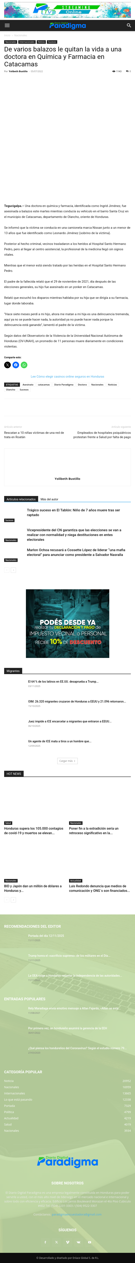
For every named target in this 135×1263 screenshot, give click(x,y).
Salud (8, 823)
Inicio (7, 35)
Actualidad (75, 880)
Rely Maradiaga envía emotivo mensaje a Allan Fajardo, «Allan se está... (74, 1008)
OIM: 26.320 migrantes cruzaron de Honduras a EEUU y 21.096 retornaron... (77, 701)
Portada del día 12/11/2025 (46, 935)
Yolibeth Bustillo (18, 71)
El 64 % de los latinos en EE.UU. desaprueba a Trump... (63, 681)
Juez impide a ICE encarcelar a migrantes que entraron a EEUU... (70, 721)
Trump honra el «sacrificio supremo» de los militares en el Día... (69, 955)
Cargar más (68, 761)
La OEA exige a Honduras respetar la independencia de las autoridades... (75, 975)
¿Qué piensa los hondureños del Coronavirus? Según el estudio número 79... (77, 1048)
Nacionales (20, 35)
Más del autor (49, 499)
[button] (7, 25)
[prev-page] (6, 570)
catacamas (44, 384)
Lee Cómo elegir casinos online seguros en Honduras (67, 376)
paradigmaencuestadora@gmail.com (77, 1214)
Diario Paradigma (63, 384)
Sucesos (52, 41)
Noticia (41, 41)
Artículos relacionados (21, 499)
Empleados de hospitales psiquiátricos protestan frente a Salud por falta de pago (102, 435)
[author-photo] (68, 472)
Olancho (10, 389)
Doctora (82, 384)
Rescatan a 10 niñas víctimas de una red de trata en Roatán (34, 435)
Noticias (112, 384)
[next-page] (13, 570)
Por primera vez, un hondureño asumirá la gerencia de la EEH (67, 1028)
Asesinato (28, 384)
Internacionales (26, 41)
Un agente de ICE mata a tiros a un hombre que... (59, 741)
